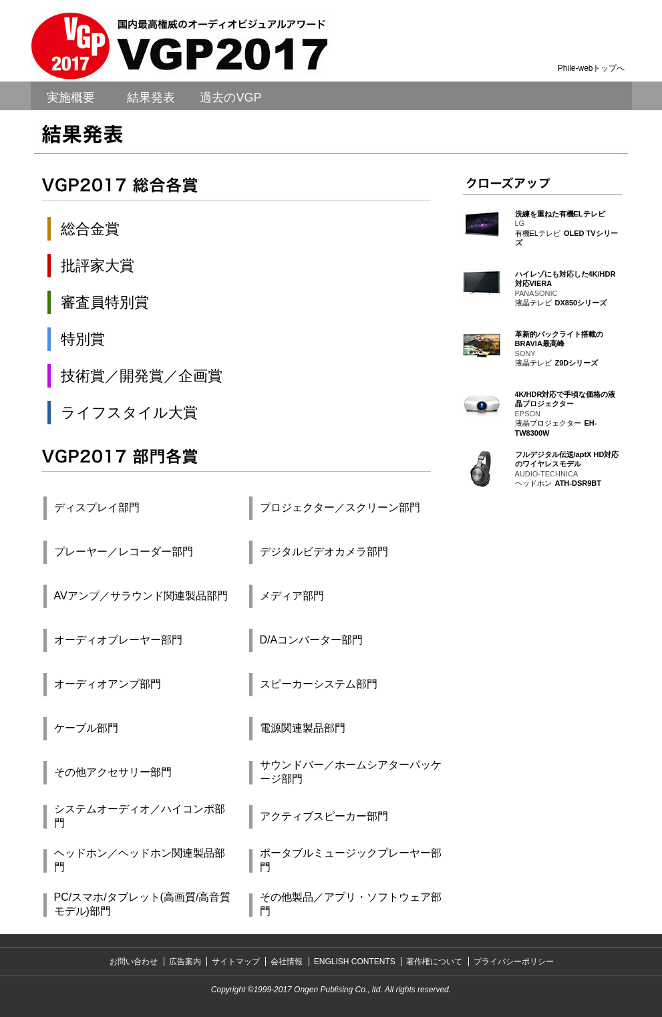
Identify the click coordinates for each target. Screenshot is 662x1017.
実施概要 (71, 97)
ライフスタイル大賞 (129, 412)
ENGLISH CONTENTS (354, 961)
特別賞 (83, 339)
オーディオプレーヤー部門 (118, 639)
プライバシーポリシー (514, 961)
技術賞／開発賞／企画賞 (141, 376)
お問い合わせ (134, 961)
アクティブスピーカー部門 (324, 816)
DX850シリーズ (581, 303)
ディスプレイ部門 (97, 507)
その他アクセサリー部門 (113, 772)
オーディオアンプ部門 (107, 684)
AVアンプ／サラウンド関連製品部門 (141, 595)
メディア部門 (292, 595)
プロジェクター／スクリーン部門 (340, 507)
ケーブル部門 (86, 728)
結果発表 (151, 97)
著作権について (434, 961)
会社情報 (287, 961)
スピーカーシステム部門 (318, 684)
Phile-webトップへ (591, 68)
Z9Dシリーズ (577, 363)
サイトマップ (236, 961)
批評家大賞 (97, 265)
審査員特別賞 (105, 302)
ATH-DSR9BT (578, 483)
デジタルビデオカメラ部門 (324, 551)
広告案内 (185, 961)
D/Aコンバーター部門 (311, 639)
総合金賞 (90, 229)
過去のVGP (230, 97)
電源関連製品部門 (302, 728)
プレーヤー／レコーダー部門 (123, 551)
